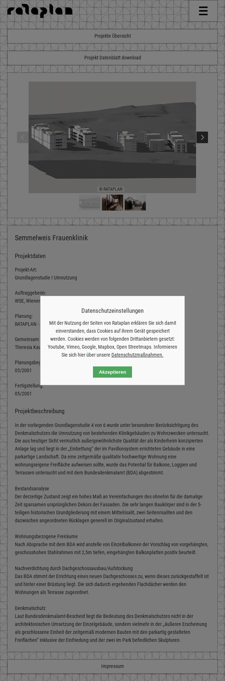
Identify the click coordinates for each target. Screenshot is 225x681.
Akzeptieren (112, 372)
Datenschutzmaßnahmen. (137, 355)
